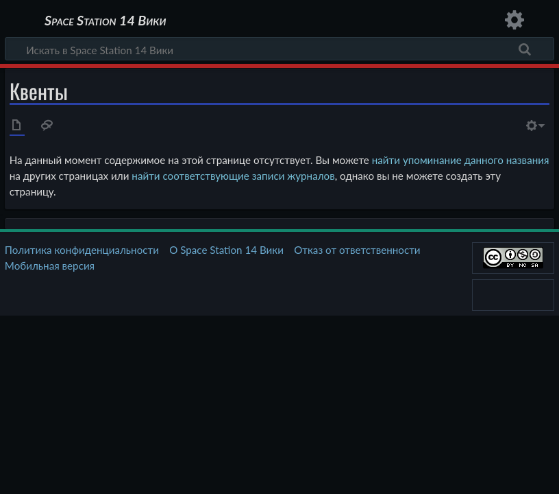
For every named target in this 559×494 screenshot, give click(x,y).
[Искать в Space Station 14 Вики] (279, 49)
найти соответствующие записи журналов (233, 175)
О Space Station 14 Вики (226, 250)
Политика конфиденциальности (82, 250)
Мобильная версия (50, 265)
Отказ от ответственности (357, 250)
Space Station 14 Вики (105, 20)
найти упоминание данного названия (460, 160)
